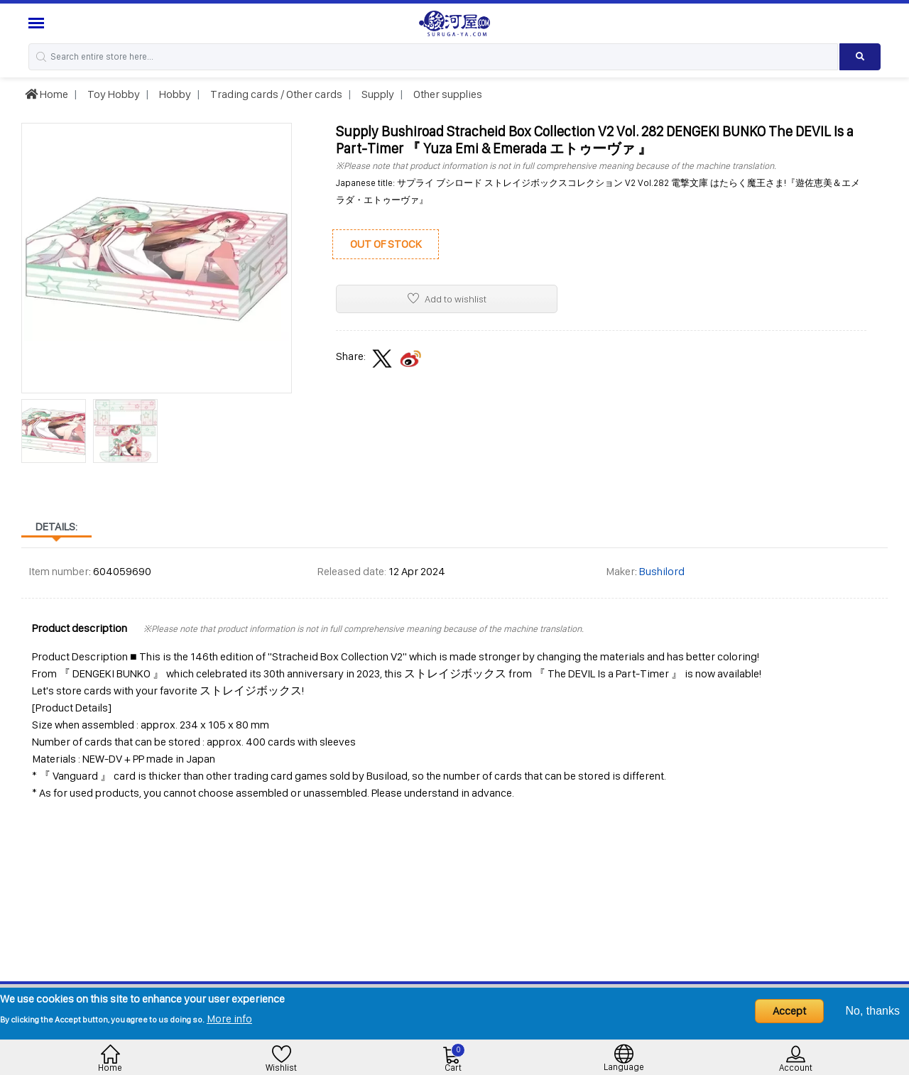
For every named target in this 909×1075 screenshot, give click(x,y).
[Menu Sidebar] (38, 23)
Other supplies (446, 94)
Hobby (174, 94)
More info (229, 1018)
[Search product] (860, 56)
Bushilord (662, 571)
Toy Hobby (112, 94)
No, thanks (873, 1011)
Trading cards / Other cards (275, 94)
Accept (789, 1010)
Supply (376, 94)
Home (46, 94)
